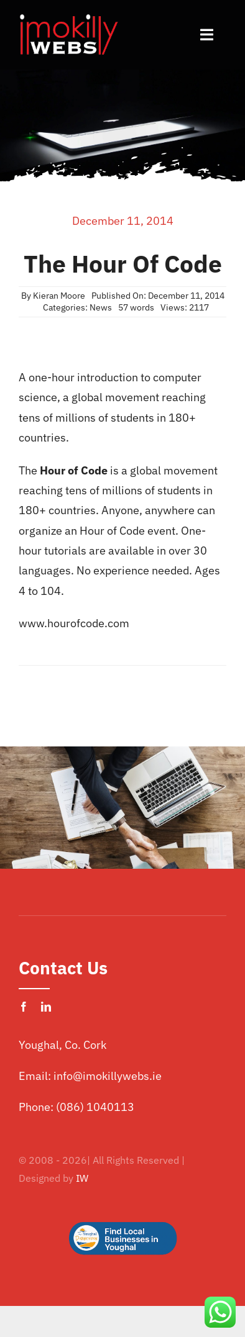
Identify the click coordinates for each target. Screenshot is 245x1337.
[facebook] (24, 1007)
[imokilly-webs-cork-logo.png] (68, 18)
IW (82, 1178)
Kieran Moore (59, 295)
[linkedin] (46, 1007)
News (101, 307)
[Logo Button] (122, 1202)
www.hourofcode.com (74, 623)
